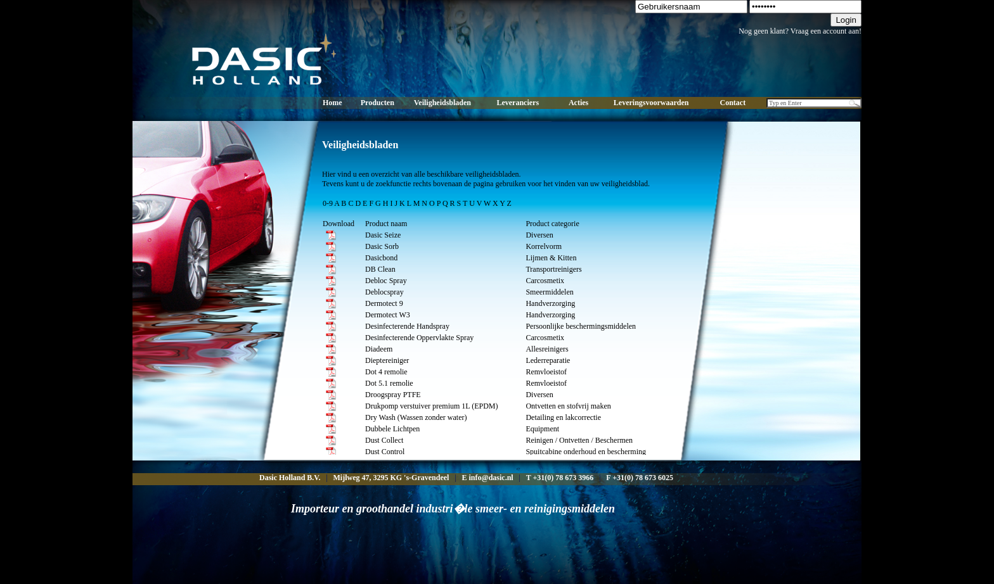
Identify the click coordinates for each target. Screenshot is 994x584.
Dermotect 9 (384, 303)
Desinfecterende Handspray (407, 326)
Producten (377, 102)
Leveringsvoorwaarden (651, 102)
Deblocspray (384, 292)
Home (332, 102)
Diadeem (378, 349)
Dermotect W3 (387, 314)
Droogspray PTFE (393, 394)
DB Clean (380, 269)
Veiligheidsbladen (442, 102)
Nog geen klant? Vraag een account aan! (800, 31)
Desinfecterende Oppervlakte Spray (419, 337)
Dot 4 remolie (386, 371)
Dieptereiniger (387, 360)
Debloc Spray (386, 280)
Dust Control (384, 451)
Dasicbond (381, 257)
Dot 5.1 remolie (389, 383)
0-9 (328, 203)
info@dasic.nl (490, 477)
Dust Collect (384, 440)
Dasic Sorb (382, 246)
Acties (578, 102)
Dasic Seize (383, 235)
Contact (733, 102)
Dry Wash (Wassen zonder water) (416, 417)
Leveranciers (517, 102)
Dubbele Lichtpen (392, 428)
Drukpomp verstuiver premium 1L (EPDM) (431, 406)
